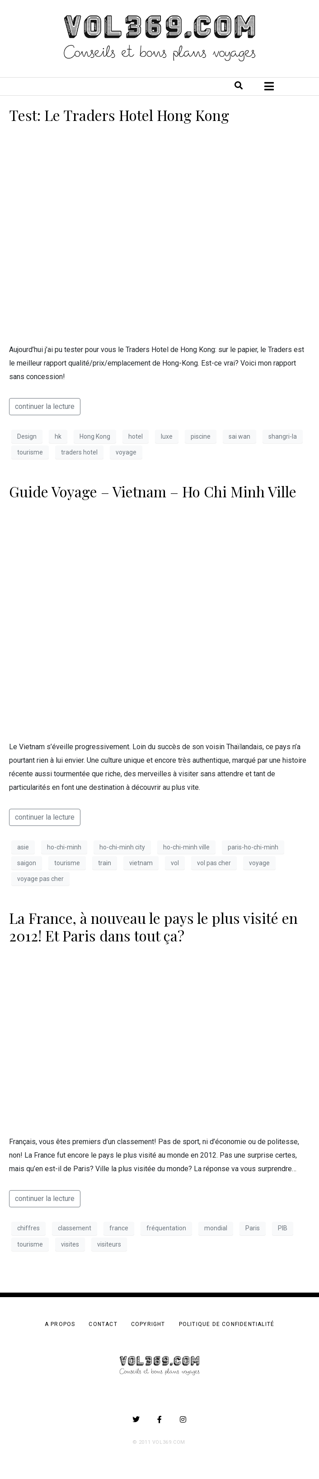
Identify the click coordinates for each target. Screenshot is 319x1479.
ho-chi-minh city (122, 847)
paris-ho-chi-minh (253, 847)
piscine (201, 436)
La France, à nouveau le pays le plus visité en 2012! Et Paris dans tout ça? (153, 926)
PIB (282, 1228)
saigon (26, 863)
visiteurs (109, 1244)
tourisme (30, 452)
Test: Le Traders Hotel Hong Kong (119, 115)
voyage (126, 452)
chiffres (28, 1228)
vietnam (141, 863)
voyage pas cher (40, 878)
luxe (167, 436)
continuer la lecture (45, 406)
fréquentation (166, 1228)
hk (58, 436)
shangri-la (282, 436)
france (118, 1228)
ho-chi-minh (64, 847)
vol (175, 863)
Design (27, 436)
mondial (215, 1228)
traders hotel (79, 452)
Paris (252, 1228)
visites (70, 1244)
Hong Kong (95, 436)
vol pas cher (214, 863)
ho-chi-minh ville (186, 847)
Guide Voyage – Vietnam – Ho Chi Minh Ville (152, 491)
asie (23, 847)
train (104, 863)
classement (74, 1228)
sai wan (239, 436)
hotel (135, 436)
